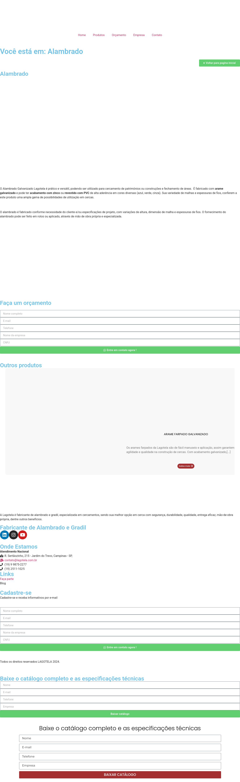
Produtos (99, 35)
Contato (157, 35)
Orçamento (119, 35)
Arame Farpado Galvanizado (186, 434)
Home (82, 35)
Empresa (139, 35)
